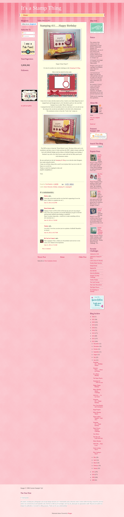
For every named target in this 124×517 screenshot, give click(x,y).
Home (25, 15)
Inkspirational (93, 265)
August (95, 354)
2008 (93, 480)
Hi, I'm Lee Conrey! (49, 238)
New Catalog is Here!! (97, 453)
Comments (25, 36)
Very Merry (96, 434)
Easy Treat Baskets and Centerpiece (98, 406)
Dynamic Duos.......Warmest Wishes (98, 369)
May (95, 457)
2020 (93, 322)
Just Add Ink (93, 270)
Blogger (70, 513)
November (96, 346)
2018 (93, 327)
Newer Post (42, 257)
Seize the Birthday (95, 273)
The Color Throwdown (96, 285)
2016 (93, 330)
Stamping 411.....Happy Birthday (97, 401)
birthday (55, 187)
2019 (93, 325)
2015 (93, 333)
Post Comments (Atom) (51, 261)
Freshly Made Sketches (96, 263)
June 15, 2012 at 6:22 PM (50, 202)
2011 (93, 472)
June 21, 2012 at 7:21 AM (50, 245)
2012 (93, 341)
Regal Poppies (97, 409)
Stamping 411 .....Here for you (98, 381)
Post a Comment (46, 248)
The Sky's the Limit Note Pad (97, 437)
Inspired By (93, 268)
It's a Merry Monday (96, 374)
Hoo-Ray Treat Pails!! (100, 175)
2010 (93, 474)
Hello (99, 191)
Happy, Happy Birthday (97, 386)
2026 (93, 316)
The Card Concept (94, 282)
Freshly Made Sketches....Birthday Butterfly (100, 231)
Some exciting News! (97, 448)
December (96, 343)
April (95, 460)
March (95, 462)
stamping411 (68, 187)
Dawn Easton (47, 208)
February (96, 465)
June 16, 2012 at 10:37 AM (51, 232)
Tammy (46, 226)
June (95, 360)
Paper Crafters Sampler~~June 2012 (98, 418)
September (96, 352)
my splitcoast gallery (26, 105)
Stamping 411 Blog (75, 68)
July (95, 357)
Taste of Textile (100, 209)
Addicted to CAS (94, 254)
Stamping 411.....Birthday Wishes (98, 364)
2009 (93, 477)
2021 (93, 319)
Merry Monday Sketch (97, 413)
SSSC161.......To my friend (97, 396)
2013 (93, 338)
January (96, 468)
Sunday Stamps (94, 279)
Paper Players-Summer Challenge (97, 430)
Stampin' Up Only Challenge (94, 276)
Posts (24, 33)
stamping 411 (61, 187)
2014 (93, 336)
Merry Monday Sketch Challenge (97, 391)
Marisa (46, 196)
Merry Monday (97, 441)
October (96, 349)
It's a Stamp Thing (41, 8)
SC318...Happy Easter (100, 156)
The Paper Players (94, 287)
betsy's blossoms (48, 187)
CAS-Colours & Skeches (96, 260)
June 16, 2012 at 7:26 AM (50, 220)
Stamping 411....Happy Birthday (97, 424)
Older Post (82, 257)
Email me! (92, 124)
